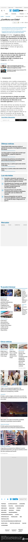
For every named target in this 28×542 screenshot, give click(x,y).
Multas (24, 523)
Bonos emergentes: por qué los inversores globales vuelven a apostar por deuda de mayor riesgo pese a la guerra (15, 198)
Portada (3, 503)
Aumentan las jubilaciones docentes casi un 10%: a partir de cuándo (24, 310)
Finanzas (22, 13)
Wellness (3, 510)
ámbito (2, 16)
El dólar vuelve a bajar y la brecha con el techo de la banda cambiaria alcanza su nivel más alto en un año (14, 397)
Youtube (14, 499)
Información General (7, 514)
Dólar (6, 13)
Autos (17, 514)
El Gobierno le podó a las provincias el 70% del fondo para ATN (16, 70)
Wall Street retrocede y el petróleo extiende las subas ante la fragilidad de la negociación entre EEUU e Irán (7, 303)
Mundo (18, 510)
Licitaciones (4, 525)
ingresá (25, 10)
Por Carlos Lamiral (22, 368)
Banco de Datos (19, 506)
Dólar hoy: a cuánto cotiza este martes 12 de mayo (13, 169)
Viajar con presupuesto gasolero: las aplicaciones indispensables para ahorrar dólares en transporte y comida (16, 67)
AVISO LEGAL (4, 523)
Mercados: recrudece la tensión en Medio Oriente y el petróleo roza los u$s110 (12, 420)
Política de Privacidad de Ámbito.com (11, 521)
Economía (14, 13)
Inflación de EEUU (18, 7)
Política (11, 506)
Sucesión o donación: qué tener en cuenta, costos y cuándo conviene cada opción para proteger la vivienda (15, 180)
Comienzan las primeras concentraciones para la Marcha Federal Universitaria (13, 159)
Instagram (7, 499)
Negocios (11, 508)
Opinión (19, 508)
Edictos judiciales (15, 523)
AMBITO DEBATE (20, 530)
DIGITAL (7, 530)
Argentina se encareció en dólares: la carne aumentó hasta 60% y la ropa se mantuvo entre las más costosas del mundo (14, 449)
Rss (21, 516)
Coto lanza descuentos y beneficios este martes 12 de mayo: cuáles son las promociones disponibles (6, 325)
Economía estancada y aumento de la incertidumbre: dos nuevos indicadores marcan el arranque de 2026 (14, 28)
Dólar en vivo (11, 7)
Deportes (3, 512)
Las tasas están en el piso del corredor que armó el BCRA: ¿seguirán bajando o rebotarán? (13, 154)
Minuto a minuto (5, 418)
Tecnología (14, 516)
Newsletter (25, 13)
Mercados (4, 508)
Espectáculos (5, 516)
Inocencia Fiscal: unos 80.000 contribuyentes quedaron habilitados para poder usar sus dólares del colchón (14, 32)
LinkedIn (10, 499)
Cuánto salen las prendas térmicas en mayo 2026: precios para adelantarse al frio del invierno (24, 297)
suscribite (21, 10)
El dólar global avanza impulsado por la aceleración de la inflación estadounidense (13, 426)
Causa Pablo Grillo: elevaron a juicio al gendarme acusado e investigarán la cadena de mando (13, 148)
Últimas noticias (12, 503)
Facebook (4, 499)
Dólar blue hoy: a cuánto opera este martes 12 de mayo (13, 164)
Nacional (11, 510)
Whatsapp (17, 499)
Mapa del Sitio (5, 519)
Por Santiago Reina (4, 453)
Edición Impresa (13, 512)
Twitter (1, 499)
